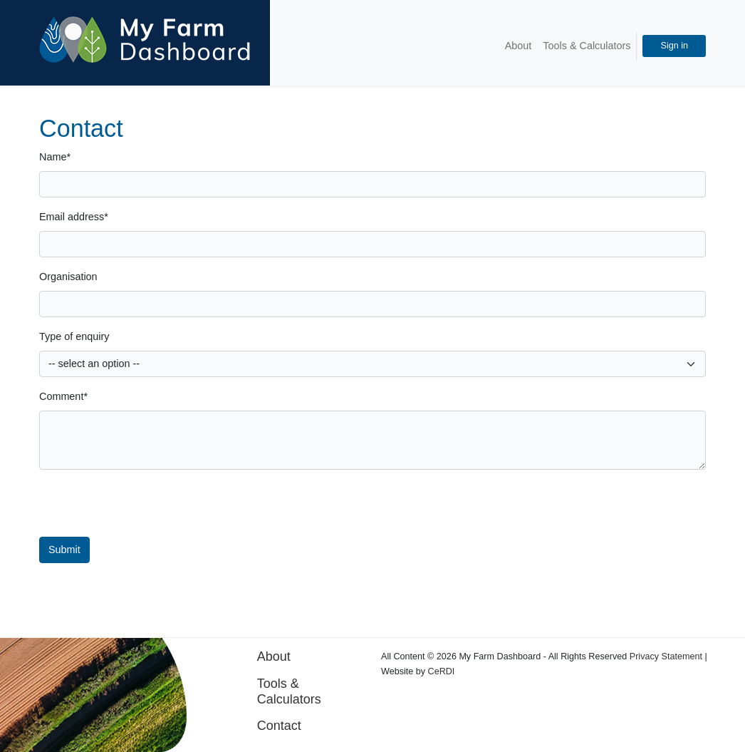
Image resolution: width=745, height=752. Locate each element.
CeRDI (441, 671)
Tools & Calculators (586, 45)
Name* (55, 157)
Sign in (674, 46)
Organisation (68, 276)
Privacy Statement (666, 656)
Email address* (73, 216)
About (518, 45)
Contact (279, 725)
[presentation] (375, 509)
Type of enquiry (74, 336)
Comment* (63, 396)
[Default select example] (372, 364)
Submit (64, 549)
